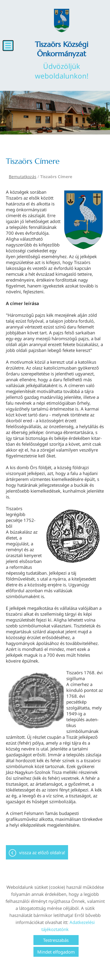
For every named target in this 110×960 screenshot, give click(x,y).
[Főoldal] (61, 20)
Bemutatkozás (22, 176)
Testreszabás (56, 940)
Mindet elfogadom (56, 952)
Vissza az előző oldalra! (42, 852)
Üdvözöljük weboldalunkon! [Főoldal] (61, 60)
